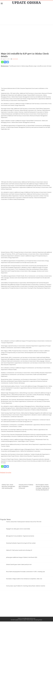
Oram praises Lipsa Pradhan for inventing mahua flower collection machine (25, 647)
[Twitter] (7, 62)
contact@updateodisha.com (28, 680)
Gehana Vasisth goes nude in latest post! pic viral (18, 626)
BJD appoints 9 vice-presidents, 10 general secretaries (20, 597)
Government (15, 59)
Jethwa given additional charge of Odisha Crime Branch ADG (21, 619)
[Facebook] (5, 62)
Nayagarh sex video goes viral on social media (18, 590)
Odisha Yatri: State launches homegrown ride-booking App (8, 547)
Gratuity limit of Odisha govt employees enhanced (26, 547)
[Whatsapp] (2, 62)
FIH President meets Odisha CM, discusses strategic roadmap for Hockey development (42, 548)
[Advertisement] (26, 15)
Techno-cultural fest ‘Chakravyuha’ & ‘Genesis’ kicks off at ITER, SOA (23, 583)
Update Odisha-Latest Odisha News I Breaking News (28, 681)
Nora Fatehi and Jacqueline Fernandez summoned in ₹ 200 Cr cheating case (25, 633)
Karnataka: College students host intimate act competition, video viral (24, 640)
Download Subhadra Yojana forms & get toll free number (21, 604)
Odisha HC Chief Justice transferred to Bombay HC (19, 611)
